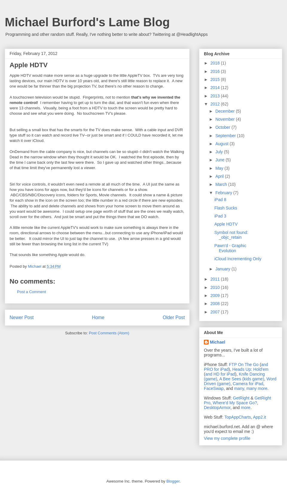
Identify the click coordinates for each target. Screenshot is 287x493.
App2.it (259, 417)
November (225, 119)
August (222, 143)
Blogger (172, 481)
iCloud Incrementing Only (237, 258)
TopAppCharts (238, 417)
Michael (217, 342)
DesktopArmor (217, 407)
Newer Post (22, 317)
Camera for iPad (248, 383)
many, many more (250, 388)
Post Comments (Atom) (109, 333)
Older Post (174, 317)
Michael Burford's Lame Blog (87, 22)
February (224, 192)
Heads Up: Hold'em (250, 369)
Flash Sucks (225, 208)
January (223, 269)
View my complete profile (227, 438)
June (220, 159)
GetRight (241, 398)
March (221, 184)
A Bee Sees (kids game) (241, 378)
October (223, 127)
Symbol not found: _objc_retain (231, 235)
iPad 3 (220, 216)
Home (98, 317)
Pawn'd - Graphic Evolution (230, 248)
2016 (215, 71)
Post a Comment (31, 292)
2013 (215, 96)
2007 (215, 312)
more (246, 407)
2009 (215, 295)
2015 (215, 79)
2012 (215, 104)
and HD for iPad (220, 374)
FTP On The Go (244, 364)
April (220, 176)
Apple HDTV (226, 224)
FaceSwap (214, 388)
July (219, 151)
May (219, 168)
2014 (215, 87)
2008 (215, 303)
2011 (215, 279)
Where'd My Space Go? (235, 402)
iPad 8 (220, 199)
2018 (215, 63)
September (226, 135)
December (225, 111)
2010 (215, 287)
